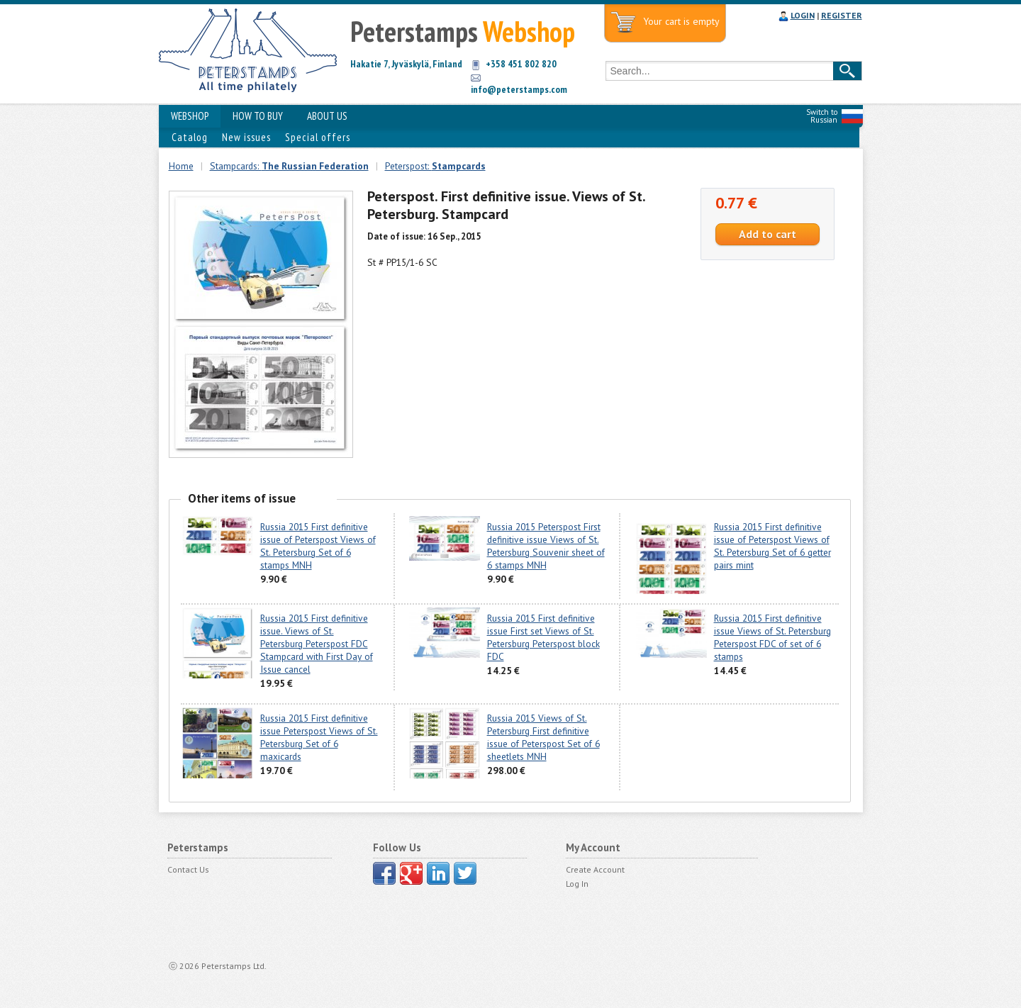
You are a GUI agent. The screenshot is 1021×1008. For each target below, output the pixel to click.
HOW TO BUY (258, 116)
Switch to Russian (821, 116)
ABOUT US (327, 116)
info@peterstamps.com (519, 89)
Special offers (317, 137)
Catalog (190, 137)
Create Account (595, 869)
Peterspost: (435, 165)
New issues (246, 137)
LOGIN (803, 15)
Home (181, 165)
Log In (577, 883)
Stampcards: (289, 165)
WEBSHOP (189, 116)
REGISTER (841, 15)
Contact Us (188, 869)
